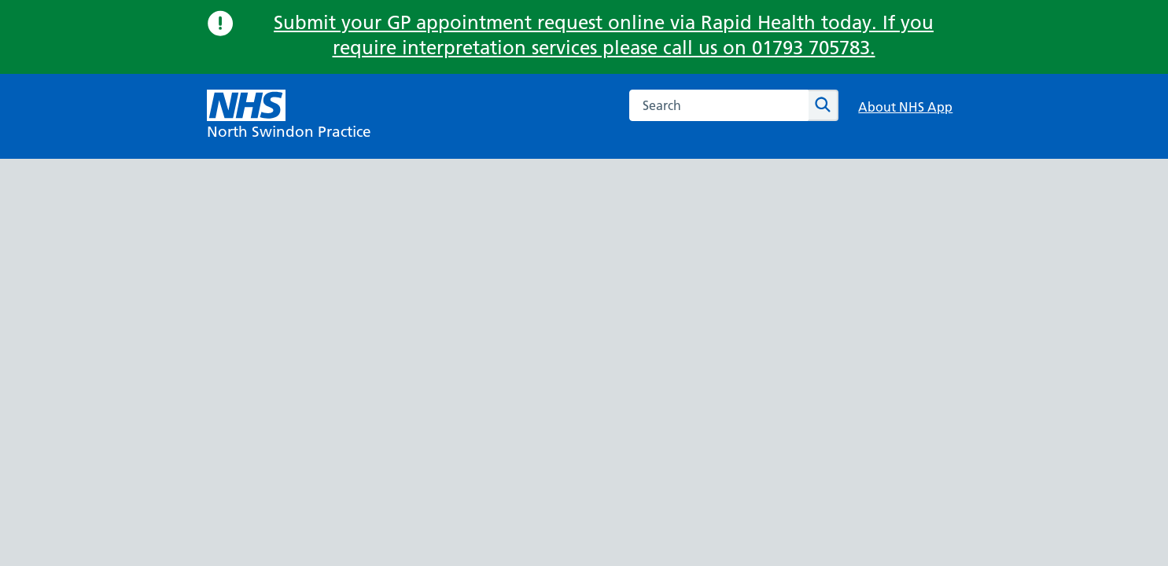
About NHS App (905, 107)
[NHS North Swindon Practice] (289, 116)
